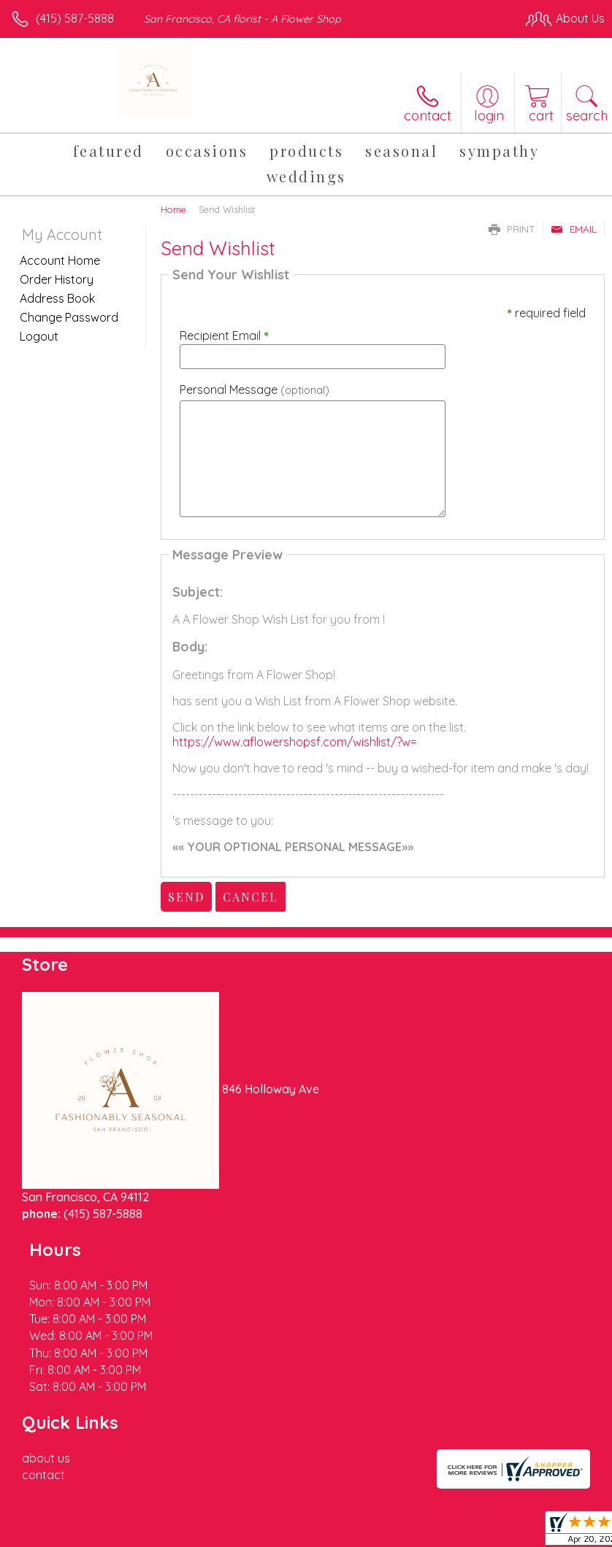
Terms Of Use (270, 1503)
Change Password (69, 317)
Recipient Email (224, 335)
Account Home (60, 260)
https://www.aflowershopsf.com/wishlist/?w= (294, 741)
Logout (39, 336)
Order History (56, 279)
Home (173, 209)
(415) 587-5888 (75, 18)
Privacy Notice (356, 1503)
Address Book (57, 298)
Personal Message (254, 389)
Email (574, 229)
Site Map (551, 1503)
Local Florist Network (461, 1503)
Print (512, 229)
